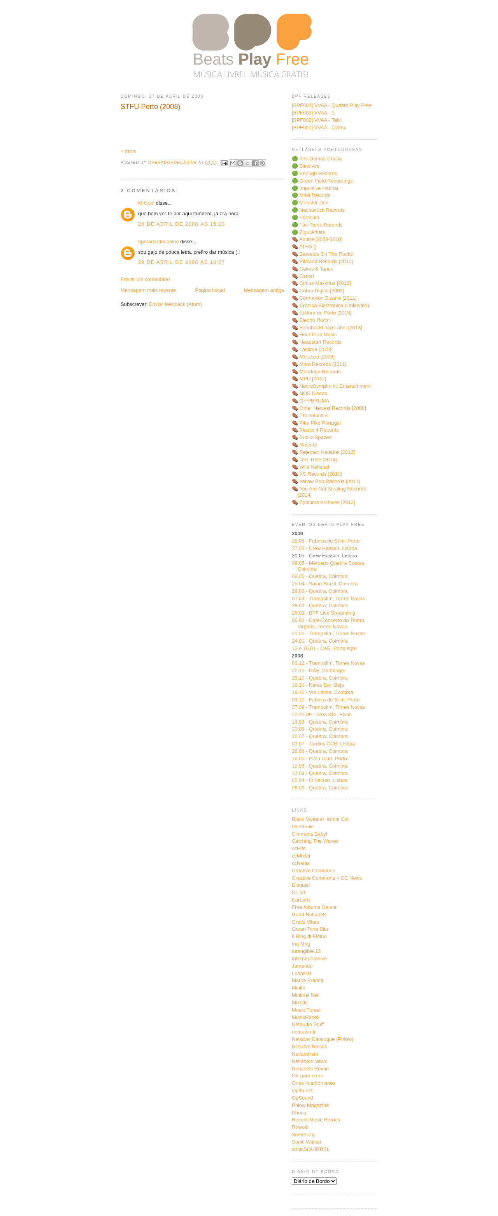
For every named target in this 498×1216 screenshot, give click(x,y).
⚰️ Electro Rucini (311, 320)
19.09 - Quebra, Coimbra (320, 722)
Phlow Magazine (310, 1105)
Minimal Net (305, 995)
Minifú (298, 988)
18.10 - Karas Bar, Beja (318, 685)
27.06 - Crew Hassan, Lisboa (324, 548)
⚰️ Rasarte (304, 445)
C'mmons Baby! (309, 834)
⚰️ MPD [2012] (309, 378)
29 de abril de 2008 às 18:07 (181, 262)
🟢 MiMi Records (311, 195)
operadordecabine (158, 241)
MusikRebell (305, 1017)
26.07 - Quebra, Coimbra (320, 736)
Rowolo (300, 1127)
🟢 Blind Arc (305, 166)
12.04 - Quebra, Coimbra (320, 773)
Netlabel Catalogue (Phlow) (322, 1039)
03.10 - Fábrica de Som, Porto (325, 700)
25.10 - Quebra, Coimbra (320, 678)
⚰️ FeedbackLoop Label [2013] (327, 327)
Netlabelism (305, 1054)
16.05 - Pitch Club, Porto (319, 758)
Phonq (299, 1113)
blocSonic (303, 826)
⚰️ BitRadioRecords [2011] (322, 261)
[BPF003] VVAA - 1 (313, 113)
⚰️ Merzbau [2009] (313, 357)
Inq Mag (301, 944)
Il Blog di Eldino (309, 936)
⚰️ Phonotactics (310, 415)
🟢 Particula (305, 217)
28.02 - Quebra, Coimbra (320, 605)
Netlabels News (309, 1061)
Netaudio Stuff (308, 1024)
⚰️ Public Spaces (311, 437)
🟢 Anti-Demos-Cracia (317, 159)
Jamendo (302, 966)
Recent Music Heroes (316, 1120)
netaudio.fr (304, 1032)
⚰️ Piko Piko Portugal (316, 423)
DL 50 (298, 892)
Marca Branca (307, 980)
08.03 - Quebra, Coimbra (320, 788)
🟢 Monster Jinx (310, 203)
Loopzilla (302, 973)
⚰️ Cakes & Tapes (312, 269)
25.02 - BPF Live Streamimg (323, 613)
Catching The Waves (315, 841)
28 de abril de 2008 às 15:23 (181, 224)
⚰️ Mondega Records (316, 371)
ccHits (298, 848)
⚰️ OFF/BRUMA (310, 401)
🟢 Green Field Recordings (322, 181)
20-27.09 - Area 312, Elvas (322, 714)
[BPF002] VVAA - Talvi (317, 120)
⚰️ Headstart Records (317, 342)
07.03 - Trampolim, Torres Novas (328, 598)
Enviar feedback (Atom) (175, 304)
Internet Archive (309, 958)
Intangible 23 (306, 951)
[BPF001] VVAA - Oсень (319, 127)
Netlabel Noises (309, 1046)
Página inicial (210, 290)
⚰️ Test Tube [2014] (314, 459)
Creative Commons (313, 870)
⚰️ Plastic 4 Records (315, 430)
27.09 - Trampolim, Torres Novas (328, 707)
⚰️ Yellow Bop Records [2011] (326, 481)
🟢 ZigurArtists (308, 232)
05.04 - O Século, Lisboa (319, 780)
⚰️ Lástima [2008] (312, 349)
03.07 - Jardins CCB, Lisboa (323, 744)
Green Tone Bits (310, 929)
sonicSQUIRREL (311, 1149)
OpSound (302, 1098)
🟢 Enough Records (314, 173)
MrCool (146, 203)
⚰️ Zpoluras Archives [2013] (323, 502)
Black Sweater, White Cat (320, 819)
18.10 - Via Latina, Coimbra (322, 692)
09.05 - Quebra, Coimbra (320, 576)
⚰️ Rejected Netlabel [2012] (323, 452)
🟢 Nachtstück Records (318, 210)
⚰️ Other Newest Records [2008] (329, 408)
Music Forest (306, 1010)
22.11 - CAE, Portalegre (318, 670)
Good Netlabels (309, 914)
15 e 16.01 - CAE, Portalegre (324, 648)
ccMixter (301, 856)
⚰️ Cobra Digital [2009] (318, 290)
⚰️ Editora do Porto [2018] (321, 313)
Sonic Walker (306, 1142)
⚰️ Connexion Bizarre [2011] (324, 298)
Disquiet (301, 885)
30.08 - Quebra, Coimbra (320, 729)
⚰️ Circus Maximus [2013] (321, 283)
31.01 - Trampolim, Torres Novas (328, 633)
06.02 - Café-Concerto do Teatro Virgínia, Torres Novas (328, 623)
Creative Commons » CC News (327, 878)
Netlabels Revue (310, 1069)
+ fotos (128, 151)
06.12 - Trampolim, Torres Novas (328, 663)
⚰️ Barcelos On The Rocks (322, 254)
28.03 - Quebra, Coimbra (320, 591)
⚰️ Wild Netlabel (310, 467)
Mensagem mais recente (148, 290)
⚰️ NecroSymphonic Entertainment (331, 386)
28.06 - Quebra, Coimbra (320, 751)
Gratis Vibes (305, 922)
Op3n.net (302, 1090)
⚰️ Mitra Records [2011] (319, 364)
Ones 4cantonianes (313, 1083)
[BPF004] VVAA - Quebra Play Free (332, 105)
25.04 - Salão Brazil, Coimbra (325, 584)
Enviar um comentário (145, 279)
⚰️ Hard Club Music (314, 334)
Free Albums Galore (314, 907)
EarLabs (301, 900)
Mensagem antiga (264, 290)
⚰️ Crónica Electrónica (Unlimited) (330, 305)
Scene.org (303, 1134)
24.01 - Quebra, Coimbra (320, 641)
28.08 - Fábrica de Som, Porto (325, 541)
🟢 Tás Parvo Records (317, 225)
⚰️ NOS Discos (309, 393)
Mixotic (299, 1002)
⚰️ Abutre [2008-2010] (317, 239)
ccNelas (301, 863)
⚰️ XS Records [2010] (317, 474)
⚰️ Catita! (303, 276)
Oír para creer (307, 1076)
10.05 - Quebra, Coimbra (320, 766)
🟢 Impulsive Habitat (315, 188)
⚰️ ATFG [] (304, 247)
